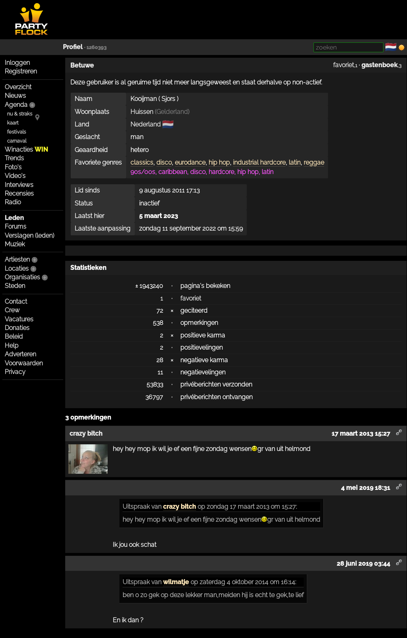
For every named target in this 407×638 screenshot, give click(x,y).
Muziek (15, 244)
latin (295, 162)
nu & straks (19, 114)
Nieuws (15, 95)
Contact (16, 301)
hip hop (219, 162)
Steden (15, 286)
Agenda (16, 104)
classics (141, 162)
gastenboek (379, 65)
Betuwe (82, 65)
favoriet (343, 65)
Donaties (17, 328)
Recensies (19, 193)
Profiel (72, 47)
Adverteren (20, 354)
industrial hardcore (259, 162)
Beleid (14, 336)
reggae (314, 162)
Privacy (15, 372)
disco (164, 162)
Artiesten (17, 259)
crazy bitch (179, 506)
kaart (12, 123)
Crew (12, 310)
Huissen (141, 112)
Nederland (145, 124)
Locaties (17, 268)
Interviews (19, 185)
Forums (15, 226)
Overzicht (18, 87)
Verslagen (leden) (29, 235)
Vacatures (19, 319)
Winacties (26, 149)
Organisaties (22, 277)
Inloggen (17, 62)
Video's (15, 176)
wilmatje (176, 582)
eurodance (190, 162)
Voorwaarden (24, 363)
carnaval (16, 141)
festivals (16, 132)
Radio (13, 202)
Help (11, 345)
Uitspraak (136, 506)
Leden (14, 218)
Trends (14, 158)
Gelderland (172, 112)
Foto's (13, 167)
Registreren (21, 71)
